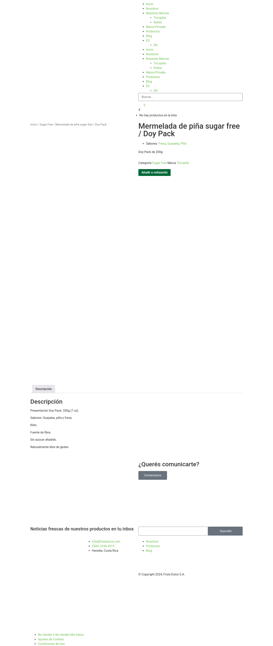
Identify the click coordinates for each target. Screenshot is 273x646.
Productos (153, 31)
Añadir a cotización (154, 170)
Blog (149, 36)
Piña (183, 141)
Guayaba (173, 141)
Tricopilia (160, 18)
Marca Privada (155, 27)
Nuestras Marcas (157, 13)
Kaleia (158, 22)
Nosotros (152, 8)
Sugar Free (46, 122)
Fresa (162, 141)
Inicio (149, 4)
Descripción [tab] (44, 387)
